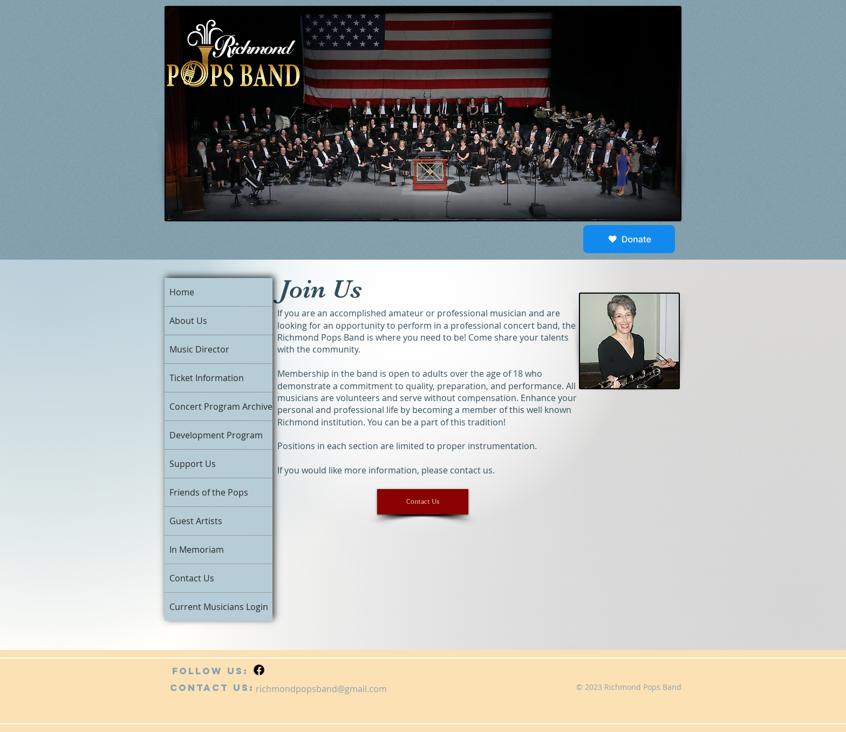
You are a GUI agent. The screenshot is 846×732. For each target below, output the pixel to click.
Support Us (192, 464)
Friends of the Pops (208, 492)
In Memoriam (196, 549)
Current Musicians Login (218, 607)
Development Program (216, 435)
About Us (188, 321)
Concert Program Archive (220, 406)
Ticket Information (206, 378)
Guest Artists (195, 521)
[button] (422, 501)
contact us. (472, 470)
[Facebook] (259, 670)
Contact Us (191, 578)
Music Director (199, 349)
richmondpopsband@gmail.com (321, 689)
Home (181, 292)
